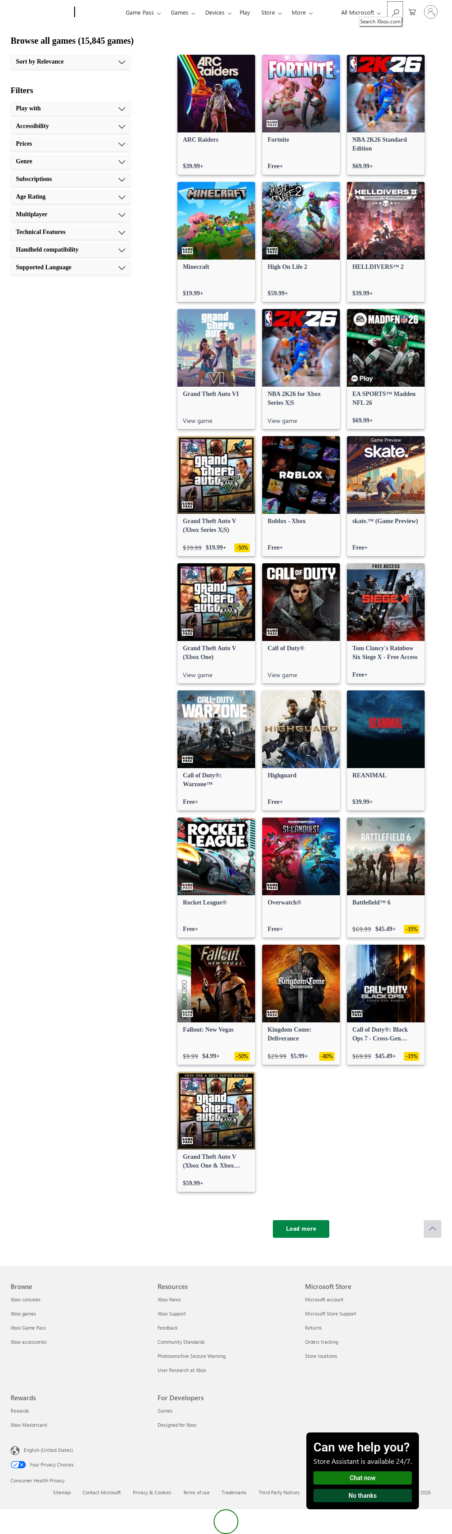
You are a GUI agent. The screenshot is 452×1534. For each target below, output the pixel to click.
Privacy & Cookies (152, 1492)
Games (179, 12)
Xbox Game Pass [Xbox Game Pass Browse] (28, 1327)
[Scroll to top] (432, 1229)
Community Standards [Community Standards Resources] (181, 1342)
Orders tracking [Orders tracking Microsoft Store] (321, 1342)
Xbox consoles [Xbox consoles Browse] (26, 1299)
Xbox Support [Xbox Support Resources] (172, 1313)
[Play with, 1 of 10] (71, 109)
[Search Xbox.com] (395, 11)
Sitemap (62, 1492)
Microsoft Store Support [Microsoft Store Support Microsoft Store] (330, 1313)
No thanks (363, 1495)
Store (268, 12)
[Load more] (301, 1229)
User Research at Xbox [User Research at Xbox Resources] (182, 1370)
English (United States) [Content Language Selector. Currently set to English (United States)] (48, 1450)
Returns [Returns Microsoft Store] (313, 1327)
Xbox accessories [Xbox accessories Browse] (29, 1342)
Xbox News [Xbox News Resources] (169, 1299)
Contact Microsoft (102, 1492)
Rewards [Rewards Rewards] (20, 1410)
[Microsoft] (41, 12)
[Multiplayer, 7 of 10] (71, 214)
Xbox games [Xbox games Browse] (23, 1313)
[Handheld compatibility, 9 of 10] (71, 250)
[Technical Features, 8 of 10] (71, 232)
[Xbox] (99, 12)
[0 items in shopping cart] (412, 11)
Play (245, 12)
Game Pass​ (140, 12)
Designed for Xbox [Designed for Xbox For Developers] (177, 1425)
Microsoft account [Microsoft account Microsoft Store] (324, 1299)
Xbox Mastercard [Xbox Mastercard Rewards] (29, 1425)
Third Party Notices (279, 1492)
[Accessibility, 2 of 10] (71, 126)
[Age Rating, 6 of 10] (71, 197)
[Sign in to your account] (430, 12)
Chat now (363, 1477)
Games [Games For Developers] (165, 1410)
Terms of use (196, 1492)
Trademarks (234, 1492)
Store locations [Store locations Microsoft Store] (321, 1356)
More (299, 12)
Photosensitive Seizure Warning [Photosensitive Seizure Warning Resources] (192, 1356)
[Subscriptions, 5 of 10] (71, 179)
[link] (216, 115)
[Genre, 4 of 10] (71, 162)
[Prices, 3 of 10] (71, 144)
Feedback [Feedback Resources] (167, 1327)
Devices (215, 12)
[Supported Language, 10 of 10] (71, 267)
